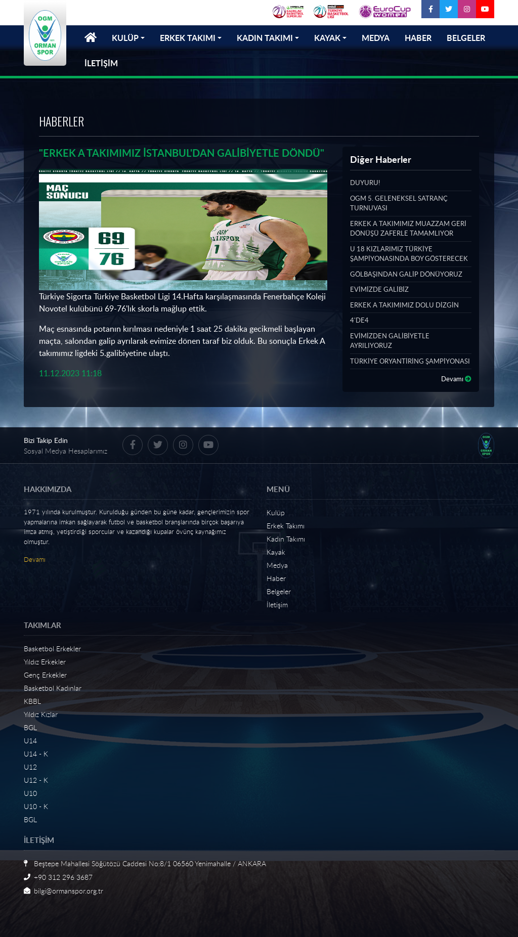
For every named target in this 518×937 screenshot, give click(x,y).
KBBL (32, 701)
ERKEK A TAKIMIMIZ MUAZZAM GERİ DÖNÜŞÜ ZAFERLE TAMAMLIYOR (408, 228)
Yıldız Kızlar (41, 714)
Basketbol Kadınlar (52, 688)
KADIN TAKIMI (265, 37)
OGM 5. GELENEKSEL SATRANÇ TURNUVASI (399, 203)
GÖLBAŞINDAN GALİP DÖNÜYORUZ (406, 274)
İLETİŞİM (101, 63)
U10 (30, 793)
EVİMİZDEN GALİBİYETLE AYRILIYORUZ (389, 340)
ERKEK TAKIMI (187, 37)
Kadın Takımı (286, 539)
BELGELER (466, 37)
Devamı (456, 378)
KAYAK (327, 37)
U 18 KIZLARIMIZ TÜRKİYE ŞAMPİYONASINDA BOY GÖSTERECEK (409, 253)
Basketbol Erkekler (52, 648)
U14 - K (36, 753)
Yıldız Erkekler (45, 661)
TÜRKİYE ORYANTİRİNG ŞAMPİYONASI (410, 361)
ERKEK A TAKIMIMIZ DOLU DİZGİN (404, 304)
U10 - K (36, 806)
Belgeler (279, 591)
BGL (30, 727)
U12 (30, 767)
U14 (30, 740)
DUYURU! (365, 182)
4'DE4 (359, 320)
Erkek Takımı (286, 525)
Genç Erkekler (45, 675)
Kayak (276, 552)
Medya (277, 565)
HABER (418, 37)
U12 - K (36, 780)
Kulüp (276, 512)
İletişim (277, 604)
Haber (276, 578)
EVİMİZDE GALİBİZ (379, 289)
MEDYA (376, 37)
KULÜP (125, 37)
